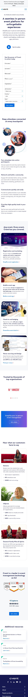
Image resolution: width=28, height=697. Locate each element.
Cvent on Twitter (11, 682)
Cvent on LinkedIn (14, 682)
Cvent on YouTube (17, 682)
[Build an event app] (14, 274)
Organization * (8, 83)
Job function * (8, 89)
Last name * (7, 68)
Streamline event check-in (10, 330)
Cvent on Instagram (20, 682)
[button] (9, 47)
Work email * (8, 73)
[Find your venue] (14, 343)
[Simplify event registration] (14, 240)
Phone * (9, 78)
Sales (3, 687)
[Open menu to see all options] (26, 9)
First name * (8, 63)
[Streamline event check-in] (14, 309)
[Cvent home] (5, 9)
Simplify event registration (10, 262)
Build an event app (8, 296)
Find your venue (7, 363)
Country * (7, 94)
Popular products (7, 693)
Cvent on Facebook (8, 682)
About (4, 690)
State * (6, 99)
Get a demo (14, 422)
